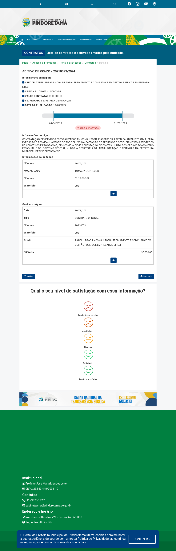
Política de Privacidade (93, 538)
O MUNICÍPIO (48, 40)
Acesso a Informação (44, 62)
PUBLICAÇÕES (132, 40)
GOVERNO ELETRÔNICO (67, 40)
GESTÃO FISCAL (103, 40)
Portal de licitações (70, 62)
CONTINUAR (142, 539)
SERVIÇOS (117, 40)
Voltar (28, 276)
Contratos (90, 62)
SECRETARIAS (86, 40)
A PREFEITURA (33, 40)
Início (25, 62)
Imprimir (146, 276)
